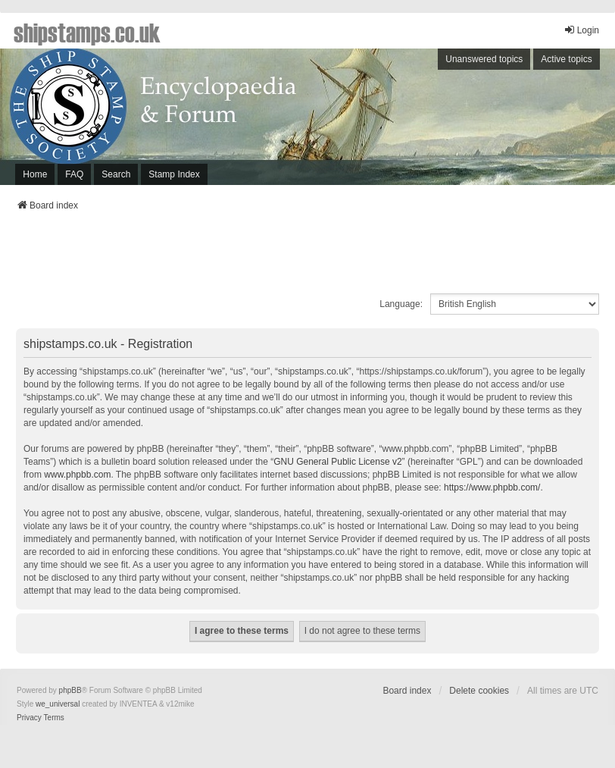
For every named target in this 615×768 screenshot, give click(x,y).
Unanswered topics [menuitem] (484, 59)
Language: (401, 304)
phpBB (70, 690)
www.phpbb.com (77, 474)
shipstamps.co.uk (87, 31)
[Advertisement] (307, 257)
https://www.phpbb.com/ (492, 487)
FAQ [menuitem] (74, 174)
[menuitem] (29, 718)
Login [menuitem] (581, 30)
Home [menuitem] (35, 174)
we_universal (58, 704)
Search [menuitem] (115, 174)
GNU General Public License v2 (337, 461)
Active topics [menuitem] (566, 59)
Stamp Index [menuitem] (173, 174)
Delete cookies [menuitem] (479, 690)
